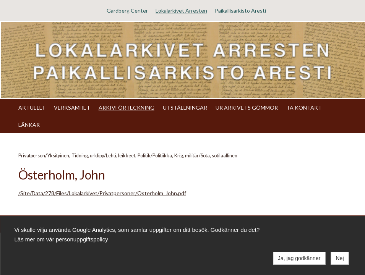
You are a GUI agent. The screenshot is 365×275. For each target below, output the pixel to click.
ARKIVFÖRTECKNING (126, 107)
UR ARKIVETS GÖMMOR (247, 107)
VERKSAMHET (72, 107)
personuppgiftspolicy (82, 239)
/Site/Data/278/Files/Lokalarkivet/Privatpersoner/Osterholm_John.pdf (102, 193)
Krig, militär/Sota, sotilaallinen (205, 156)
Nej (340, 258)
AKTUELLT (31, 107)
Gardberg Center (127, 10)
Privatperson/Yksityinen (43, 156)
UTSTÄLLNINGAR (185, 107)
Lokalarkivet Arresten (181, 10)
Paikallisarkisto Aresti (240, 10)
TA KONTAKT (304, 107)
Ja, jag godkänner (299, 258)
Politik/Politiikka (155, 156)
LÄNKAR (29, 124)
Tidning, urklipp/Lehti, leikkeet (103, 156)
